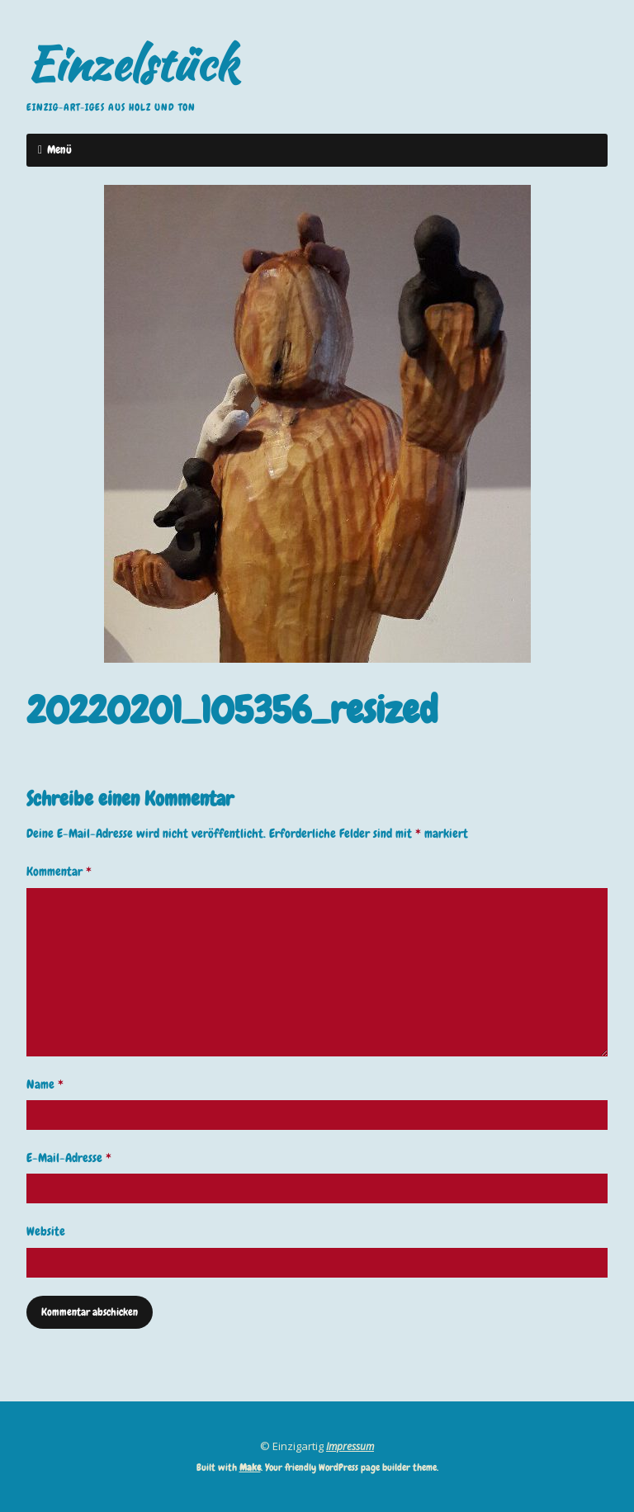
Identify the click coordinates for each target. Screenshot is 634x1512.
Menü (59, 149)
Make (250, 1467)
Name (45, 1084)
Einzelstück (132, 64)
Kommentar (59, 871)
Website (45, 1231)
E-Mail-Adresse (68, 1158)
